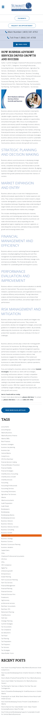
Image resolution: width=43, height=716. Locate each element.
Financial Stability (6, 468)
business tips (5, 450)
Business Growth (6, 533)
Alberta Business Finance (9, 435)
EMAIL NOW (23, 44)
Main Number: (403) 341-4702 (23, 31)
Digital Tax (4, 568)
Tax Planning (5, 87)
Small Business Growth (8, 477)
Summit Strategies (7, 624)
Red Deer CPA (5, 609)
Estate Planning (25, 79)
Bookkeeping (5, 512)
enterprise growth (7, 571)
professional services (8, 603)
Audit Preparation (6, 503)
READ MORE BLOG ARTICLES (16, 410)
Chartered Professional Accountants (12, 556)
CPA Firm (13, 79)
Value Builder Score (7, 653)
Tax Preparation (15, 87)
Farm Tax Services (20, 81)
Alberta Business (6, 433)
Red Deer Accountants (8, 606)
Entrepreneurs (6, 574)
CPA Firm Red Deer (7, 459)
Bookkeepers (12, 71)
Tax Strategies (5, 650)
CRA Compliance (6, 565)
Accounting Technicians (22, 68)
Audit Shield (5, 506)
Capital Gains (5, 550)
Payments (22, 18)
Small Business (6, 615)
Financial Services (32, 81)
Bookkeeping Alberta (7, 515)
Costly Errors (5, 456)
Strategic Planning (6, 621)
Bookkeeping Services (24, 71)
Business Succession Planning (10, 76)
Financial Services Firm (8, 84)
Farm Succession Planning (9, 580)
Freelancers (5, 597)
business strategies (7, 444)
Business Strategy (7, 538)
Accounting (4, 482)
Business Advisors (7, 521)
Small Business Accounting (9, 474)
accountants (5, 427)
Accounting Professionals (28, 65)
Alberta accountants (7, 500)
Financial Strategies (7, 471)
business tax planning (8, 447)
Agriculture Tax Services (8, 494)
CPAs (18, 79)
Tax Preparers (25, 87)
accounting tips (6, 430)
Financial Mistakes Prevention (10, 465)
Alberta (3, 497)
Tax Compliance (6, 630)
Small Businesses (6, 480)
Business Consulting (32, 73)
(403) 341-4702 (28, 400)
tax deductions (6, 633)
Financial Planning (6, 588)
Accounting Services (7, 68)
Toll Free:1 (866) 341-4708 (23, 37)
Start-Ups (4, 618)
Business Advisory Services (16, 73)
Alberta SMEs (5, 438)
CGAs (23, 76)
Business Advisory (7, 524)
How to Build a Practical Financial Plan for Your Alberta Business (21, 678)
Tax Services (34, 87)
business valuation (7, 547)
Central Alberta (6, 453)
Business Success (7, 541)
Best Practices (5, 441)
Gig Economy (5, 600)
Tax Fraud (4, 635)
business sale (5, 535)
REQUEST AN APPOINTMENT (22, 26)
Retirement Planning (22, 84)
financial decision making (9, 462)
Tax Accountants (35, 84)
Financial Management (8, 585)
